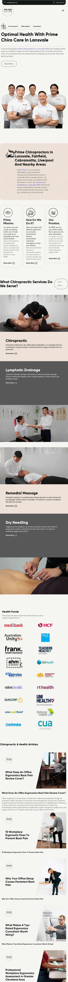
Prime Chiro (22, 170)
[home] (8, 10)
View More (60, 283)
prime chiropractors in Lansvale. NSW (33, 49)
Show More (7, 263)
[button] (63, 10)
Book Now (9, 64)
